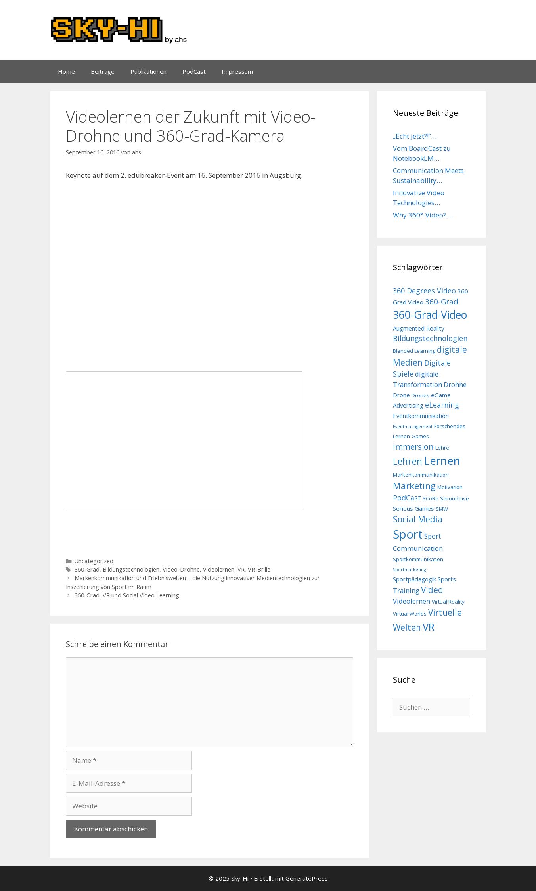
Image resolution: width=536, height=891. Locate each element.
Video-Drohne (181, 569)
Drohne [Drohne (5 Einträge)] (455, 384)
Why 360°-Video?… (422, 214)
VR (241, 569)
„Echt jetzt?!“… (414, 135)
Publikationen (148, 71)
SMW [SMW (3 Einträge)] (442, 508)
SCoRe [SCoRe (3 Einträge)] (430, 498)
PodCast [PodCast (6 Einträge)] (407, 497)
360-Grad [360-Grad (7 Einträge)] (441, 301)
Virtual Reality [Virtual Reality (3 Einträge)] (448, 601)
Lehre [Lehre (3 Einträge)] (442, 447)
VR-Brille (259, 569)
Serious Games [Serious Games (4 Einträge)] (413, 508)
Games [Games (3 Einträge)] (420, 436)
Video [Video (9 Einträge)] (432, 589)
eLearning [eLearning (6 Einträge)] (442, 405)
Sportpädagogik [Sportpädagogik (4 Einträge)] (414, 579)
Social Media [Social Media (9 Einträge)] (417, 519)
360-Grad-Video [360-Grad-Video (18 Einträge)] (430, 315)
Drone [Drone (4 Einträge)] (401, 395)
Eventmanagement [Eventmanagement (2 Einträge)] (413, 426)
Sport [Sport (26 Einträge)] (408, 534)
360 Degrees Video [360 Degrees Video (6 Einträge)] (424, 290)
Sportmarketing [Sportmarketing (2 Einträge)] (409, 569)
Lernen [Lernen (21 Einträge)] (442, 460)
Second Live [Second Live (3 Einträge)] (454, 498)
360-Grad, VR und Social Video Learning (127, 595)
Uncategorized (94, 561)
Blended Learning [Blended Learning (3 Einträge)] (414, 350)
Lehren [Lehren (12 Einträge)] (407, 461)
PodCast (194, 71)
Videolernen (218, 569)
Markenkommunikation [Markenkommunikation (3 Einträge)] (421, 474)
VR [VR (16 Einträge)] (429, 626)
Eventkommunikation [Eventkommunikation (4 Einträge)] (421, 416)
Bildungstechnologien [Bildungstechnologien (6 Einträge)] (430, 338)
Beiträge (103, 71)
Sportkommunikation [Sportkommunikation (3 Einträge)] (418, 559)
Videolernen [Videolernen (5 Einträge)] (411, 601)
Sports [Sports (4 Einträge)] (447, 579)
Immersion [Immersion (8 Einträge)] (413, 446)
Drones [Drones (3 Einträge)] (420, 395)
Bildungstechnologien (131, 569)
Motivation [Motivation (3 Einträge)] (450, 487)
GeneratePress (306, 878)
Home (66, 71)
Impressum (237, 71)
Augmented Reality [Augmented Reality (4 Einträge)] (418, 328)
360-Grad (87, 569)
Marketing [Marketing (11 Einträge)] (414, 485)
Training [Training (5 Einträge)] (406, 590)
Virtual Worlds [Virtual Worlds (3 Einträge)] (410, 613)
